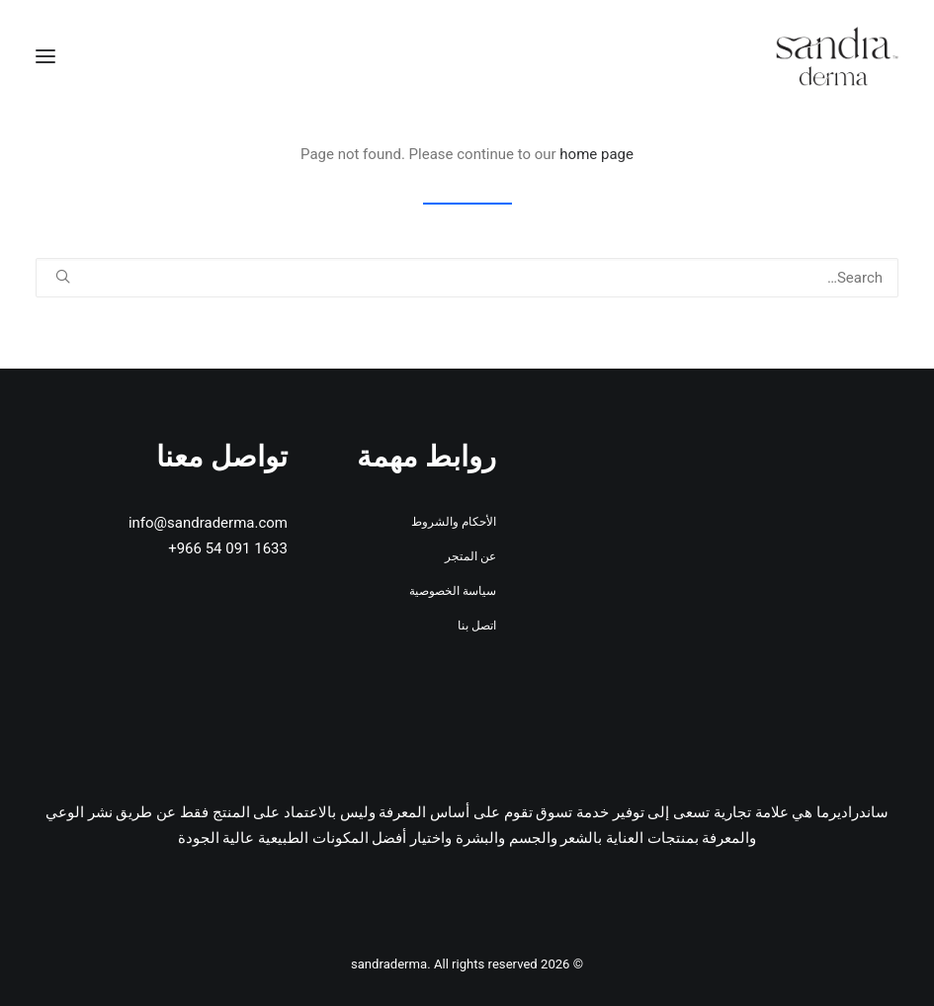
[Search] (467, 277)
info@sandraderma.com (208, 523)
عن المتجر (470, 556)
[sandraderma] (837, 56)
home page (596, 154)
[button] (45, 56)
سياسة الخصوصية (452, 591)
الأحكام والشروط (453, 522)
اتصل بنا (477, 625)
